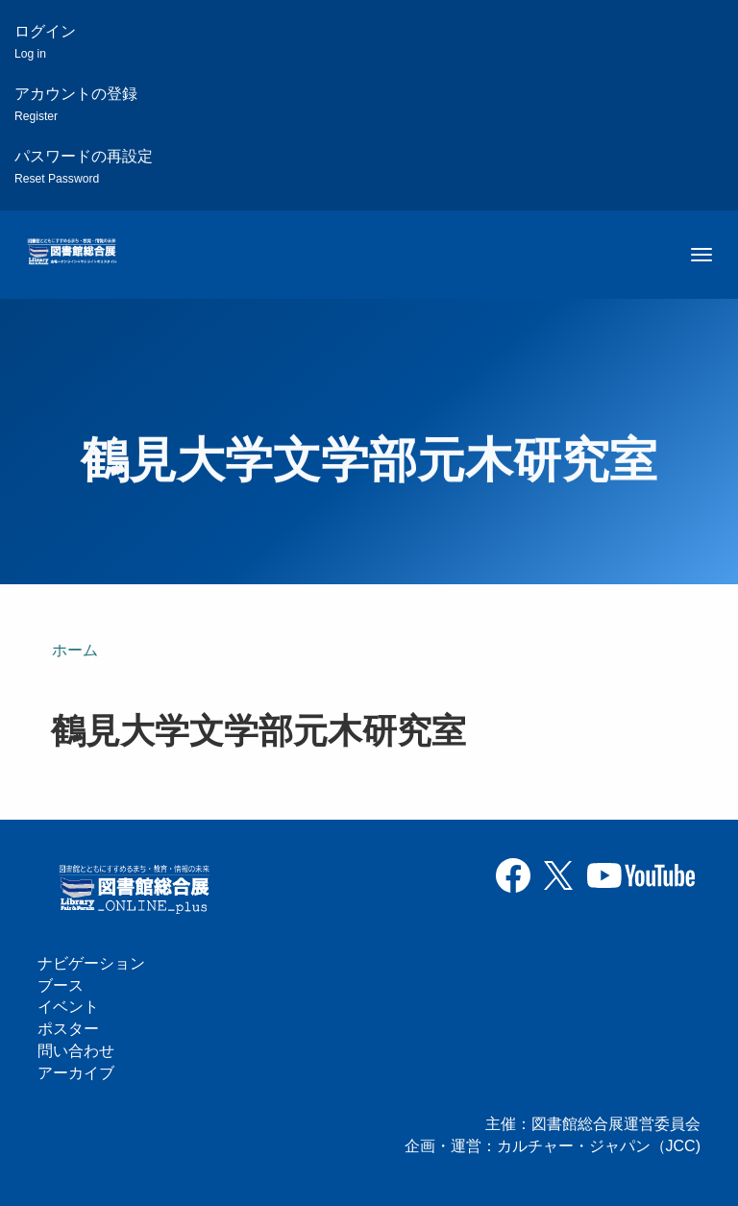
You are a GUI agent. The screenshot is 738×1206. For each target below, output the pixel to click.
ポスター (68, 1029)
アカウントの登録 (75, 104)
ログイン (45, 42)
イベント (68, 1006)
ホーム (75, 650)
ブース (60, 985)
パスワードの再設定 (83, 166)
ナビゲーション (91, 963)
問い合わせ (75, 1051)
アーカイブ (75, 1073)
